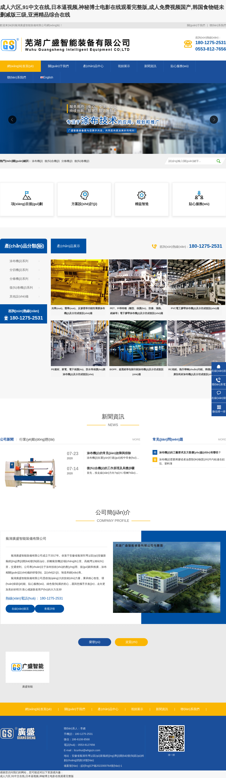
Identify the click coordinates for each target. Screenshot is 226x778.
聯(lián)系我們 (218, 25)
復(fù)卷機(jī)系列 (21, 287)
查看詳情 (49, 608)
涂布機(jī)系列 (19, 261)
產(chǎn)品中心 (93, 66)
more (136, 439)
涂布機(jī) (37, 160)
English (46, 77)
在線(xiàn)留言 (20, 608)
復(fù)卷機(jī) (81, 160)
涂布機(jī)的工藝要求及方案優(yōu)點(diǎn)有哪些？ (190, 452)
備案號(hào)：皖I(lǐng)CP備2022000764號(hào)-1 (93, 765)
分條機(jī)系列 (19, 278)
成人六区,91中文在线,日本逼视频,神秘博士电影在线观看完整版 (37, 776)
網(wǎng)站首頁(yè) (20, 66)
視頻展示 (124, 66)
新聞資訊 (150, 66)
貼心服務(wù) (180, 66)
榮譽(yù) (94, 642)
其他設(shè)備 (19, 296)
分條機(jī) (66, 160)
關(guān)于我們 (196, 25)
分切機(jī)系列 (19, 269)
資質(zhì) (131, 642)
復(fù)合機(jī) (52, 160)
